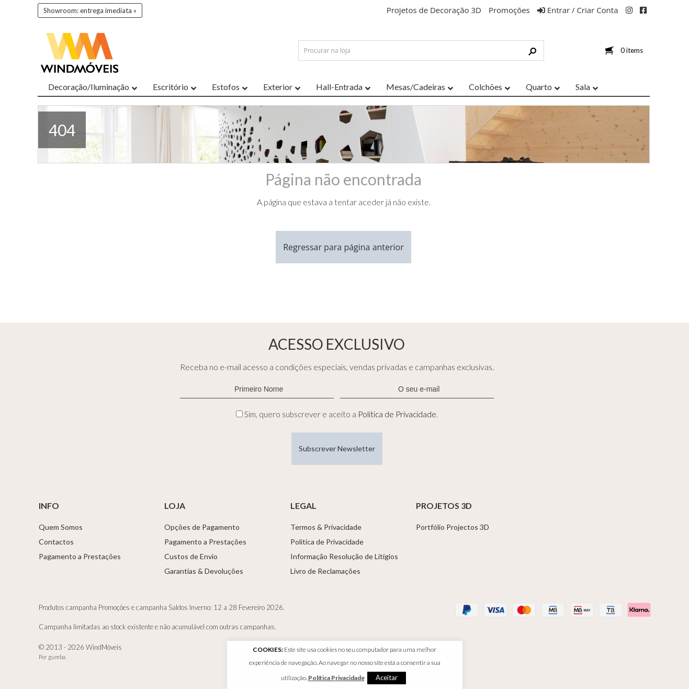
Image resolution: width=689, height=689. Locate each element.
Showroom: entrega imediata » (90, 10)
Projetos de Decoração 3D (434, 10)
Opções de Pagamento (202, 527)
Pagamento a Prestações (80, 556)
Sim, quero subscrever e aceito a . (341, 414)
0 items (631, 50)
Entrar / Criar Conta (577, 10)
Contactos (56, 541)
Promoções (509, 10)
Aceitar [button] (387, 677)
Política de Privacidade (397, 414)
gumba (56, 656)
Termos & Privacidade (326, 527)
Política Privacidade (336, 678)
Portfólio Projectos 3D (452, 527)
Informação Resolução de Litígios (344, 556)
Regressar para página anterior (343, 247)
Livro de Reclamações (325, 570)
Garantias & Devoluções (203, 570)
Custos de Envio (191, 556)
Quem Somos (61, 527)
